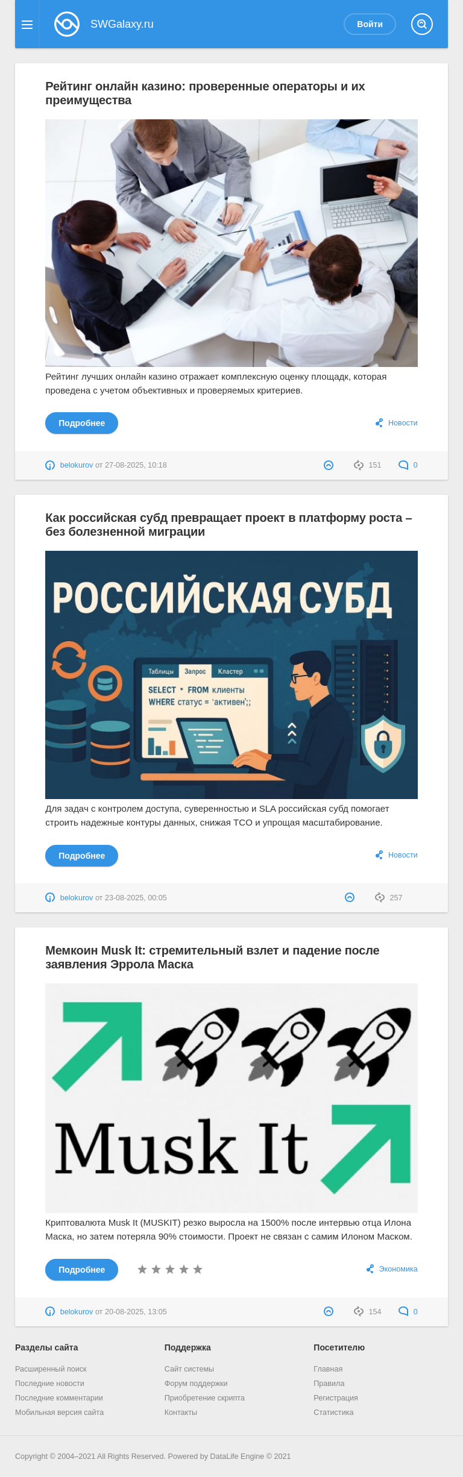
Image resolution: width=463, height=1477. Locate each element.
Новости (403, 423)
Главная (327, 1369)
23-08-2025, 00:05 (136, 898)
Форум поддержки (196, 1383)
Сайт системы (190, 1369)
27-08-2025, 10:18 (136, 465)
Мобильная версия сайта (59, 1412)
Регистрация (335, 1398)
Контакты (181, 1412)
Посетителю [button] (339, 1347)
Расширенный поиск (51, 1369)
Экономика (398, 1269)
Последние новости (49, 1383)
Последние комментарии (59, 1398)
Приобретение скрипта (205, 1398)
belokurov (76, 465)
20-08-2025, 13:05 (136, 1312)
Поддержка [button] (188, 1347)
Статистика (333, 1412)
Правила (328, 1383)
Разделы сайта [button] (46, 1347)
